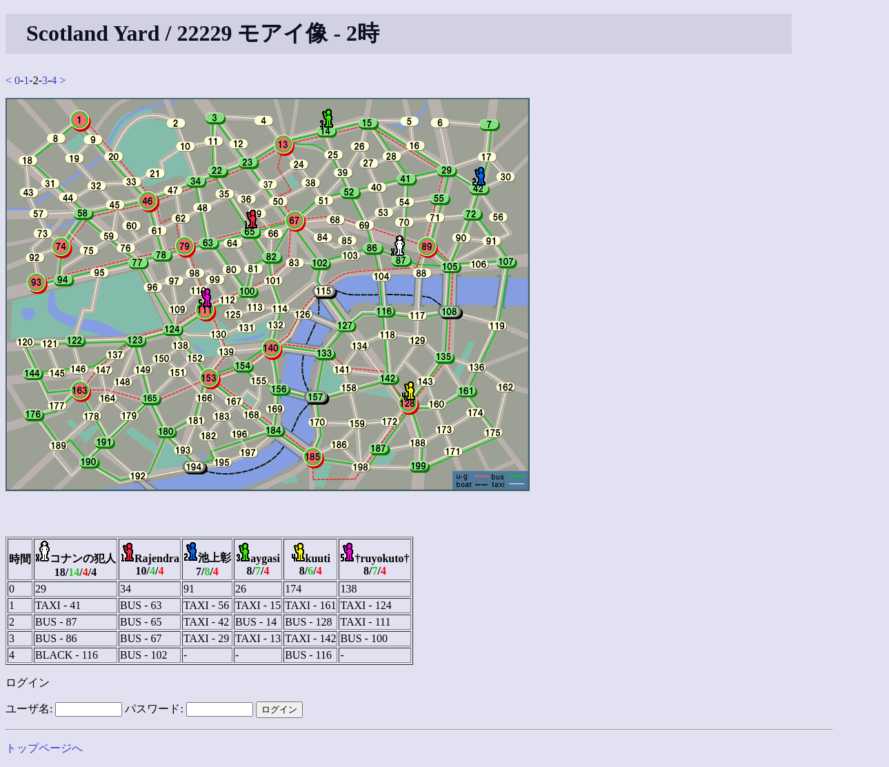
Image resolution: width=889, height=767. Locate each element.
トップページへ (44, 748)
